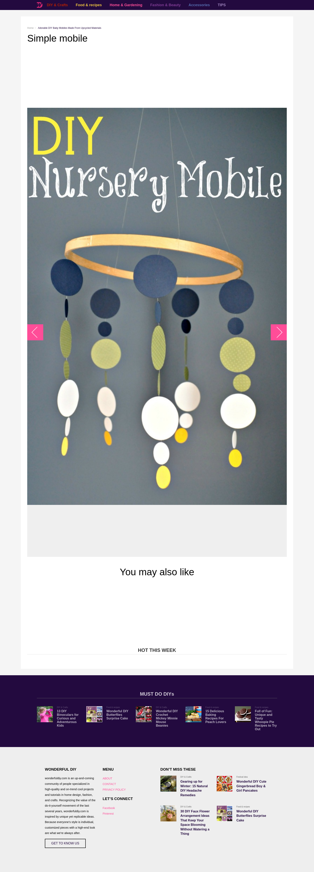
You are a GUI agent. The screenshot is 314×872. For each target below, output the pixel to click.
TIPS (222, 5)
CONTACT (109, 784)
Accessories (199, 5)
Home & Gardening (126, 5)
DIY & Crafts (57, 5)
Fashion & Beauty (165, 5)
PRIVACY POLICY (114, 789)
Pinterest (108, 813)
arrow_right (277, 332)
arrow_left (37, 332)
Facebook (109, 808)
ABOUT (107, 778)
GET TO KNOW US (65, 843)
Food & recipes (89, 5)
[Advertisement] (147, 76)
